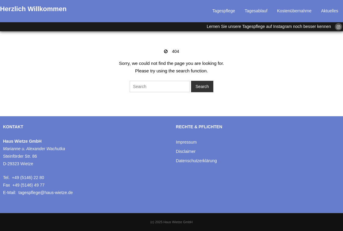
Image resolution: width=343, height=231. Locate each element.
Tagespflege (223, 10)
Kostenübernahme (294, 10)
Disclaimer (186, 151)
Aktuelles (329, 10)
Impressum (186, 142)
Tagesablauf (256, 10)
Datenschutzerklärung (196, 160)
